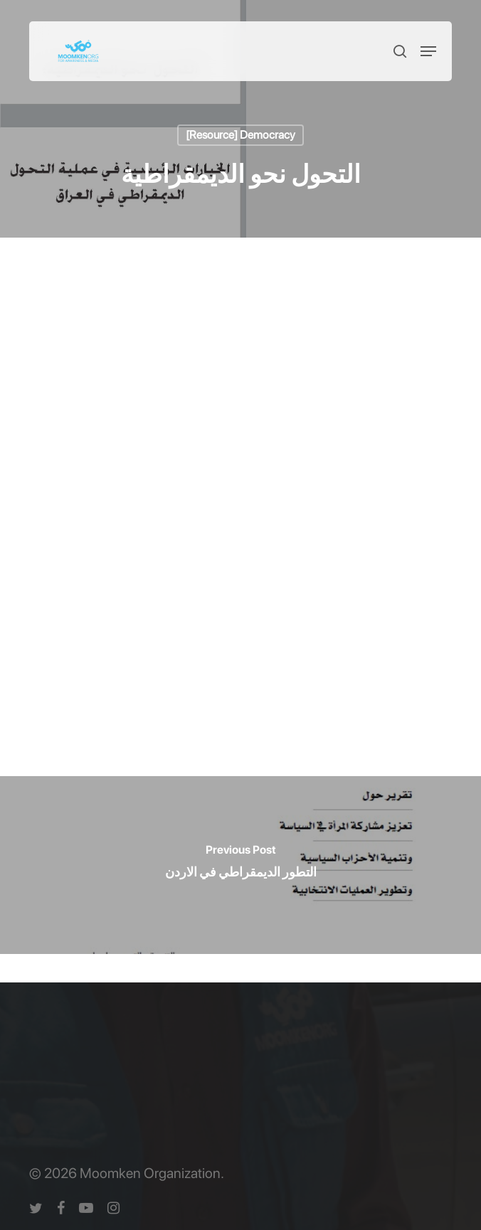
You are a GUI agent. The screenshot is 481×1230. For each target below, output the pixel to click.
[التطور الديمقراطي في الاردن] (240, 865)
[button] (428, 51)
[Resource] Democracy (240, 135)
